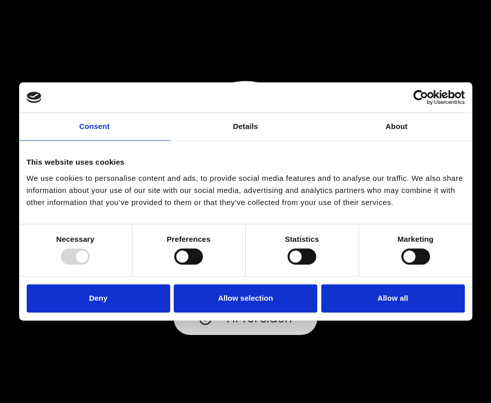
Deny (98, 298)
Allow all (393, 298)
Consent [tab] (94, 126)
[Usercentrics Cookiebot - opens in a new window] (421, 97)
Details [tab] (245, 126)
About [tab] (397, 126)
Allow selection (245, 298)
